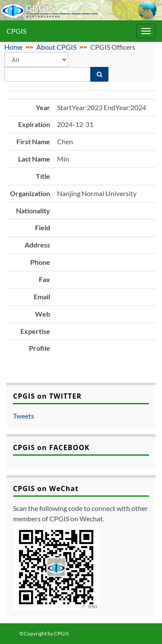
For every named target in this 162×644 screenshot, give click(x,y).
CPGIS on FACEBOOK (51, 447)
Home (13, 47)
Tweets (23, 416)
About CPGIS (56, 47)
